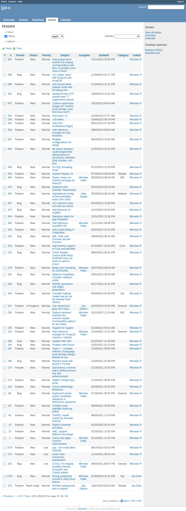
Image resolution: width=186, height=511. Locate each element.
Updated (104, 55)
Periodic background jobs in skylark (63, 487)
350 (10, 223)
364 (10, 216)
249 (10, 293)
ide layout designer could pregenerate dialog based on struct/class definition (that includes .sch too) (63, 156)
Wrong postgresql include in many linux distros (63, 479)
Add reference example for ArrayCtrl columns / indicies (64, 334)
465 (10, 193)
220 (10, 331)
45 (9, 415)
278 (10, 267)
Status (11, 36)
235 (10, 327)
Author (137, 55)
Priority (46, 55)
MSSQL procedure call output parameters (62, 287)
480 (10, 177)
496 (10, 167)
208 (10, 341)
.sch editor (58, 119)
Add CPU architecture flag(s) (62, 125)
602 (10, 59)
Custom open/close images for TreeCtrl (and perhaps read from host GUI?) (63, 108)
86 (9, 393)
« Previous (7, 496)
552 (10, 93)
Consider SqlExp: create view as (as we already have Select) (62, 298)
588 (10, 84)
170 (10, 454)
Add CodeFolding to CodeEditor (63, 231)
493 (10, 173)
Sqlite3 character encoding (61, 426)
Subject (64, 55)
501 (10, 139)
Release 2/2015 (153, 50)
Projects (12, 1)
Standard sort (152, 53)
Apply (9, 48)
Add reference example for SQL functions (61, 132)
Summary (150, 35)
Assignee (84, 55)
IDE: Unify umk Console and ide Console (61, 239)
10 (9, 431)
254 (10, 284)
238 (10, 312)
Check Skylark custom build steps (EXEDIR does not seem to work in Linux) (62, 258)
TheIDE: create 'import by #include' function (62, 418)
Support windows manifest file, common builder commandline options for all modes (64, 318)
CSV (133, 501)
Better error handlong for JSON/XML (64, 269)
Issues (52, 19)
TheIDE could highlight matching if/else (62, 408)
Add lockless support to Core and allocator (63, 247)
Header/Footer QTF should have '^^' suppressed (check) (63, 96)
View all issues (153, 32)
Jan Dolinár (83, 307)
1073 (10, 447)
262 (10, 274)
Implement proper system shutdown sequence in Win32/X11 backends (64, 397)
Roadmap (38, 19)
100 (66, 496)
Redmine (82, 508)
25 (58, 496)
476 (10, 187)
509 (10, 129)
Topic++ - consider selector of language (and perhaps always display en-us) (63, 353)
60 (9, 405)
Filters (10, 32)
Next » (28, 496)
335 (10, 229)
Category (123, 55)
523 (10, 485)
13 (9, 424)
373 (10, 209)
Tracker (20, 55)
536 (10, 119)
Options (11, 41)
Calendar (66, 19)
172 (10, 380)
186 (10, 361)
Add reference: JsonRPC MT (60, 224)
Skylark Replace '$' (62, 173)
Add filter (109, 36)
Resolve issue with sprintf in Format (62, 362)
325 (10, 236)
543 (10, 115)
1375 (10, 476)
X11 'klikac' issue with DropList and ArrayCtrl (62, 77)
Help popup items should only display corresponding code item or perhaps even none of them (64, 65)
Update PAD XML (62, 341)
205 (10, 344)
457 (10, 203)
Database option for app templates (63, 218)
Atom (126, 501)
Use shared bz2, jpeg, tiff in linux (61, 307)
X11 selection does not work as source (62, 205)
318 (10, 245)
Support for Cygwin (62, 327)
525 (10, 123)
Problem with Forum (63, 344)
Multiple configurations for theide (61, 142)
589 (10, 74)
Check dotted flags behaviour (62, 388)
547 (10, 103)
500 (10, 148)
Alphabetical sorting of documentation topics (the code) (63, 196)
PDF (139, 501)
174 (10, 367)
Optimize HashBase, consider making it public (63, 277)
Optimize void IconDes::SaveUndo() (64, 188)
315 (10, 252)
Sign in (180, 1)
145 (10, 386)
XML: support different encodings (62, 433)
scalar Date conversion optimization (59, 457)
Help (20, 1)
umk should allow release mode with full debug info (62, 87)
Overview (8, 19)
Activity (23, 19)
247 (10, 305)
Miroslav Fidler (138, 59)
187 (10, 348)
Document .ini (59, 115)
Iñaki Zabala (83, 195)
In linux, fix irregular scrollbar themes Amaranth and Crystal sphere (63, 468)
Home (4, 1)
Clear (19, 48)
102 (10, 463)
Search (142, 7)
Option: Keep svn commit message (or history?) (63, 180)
